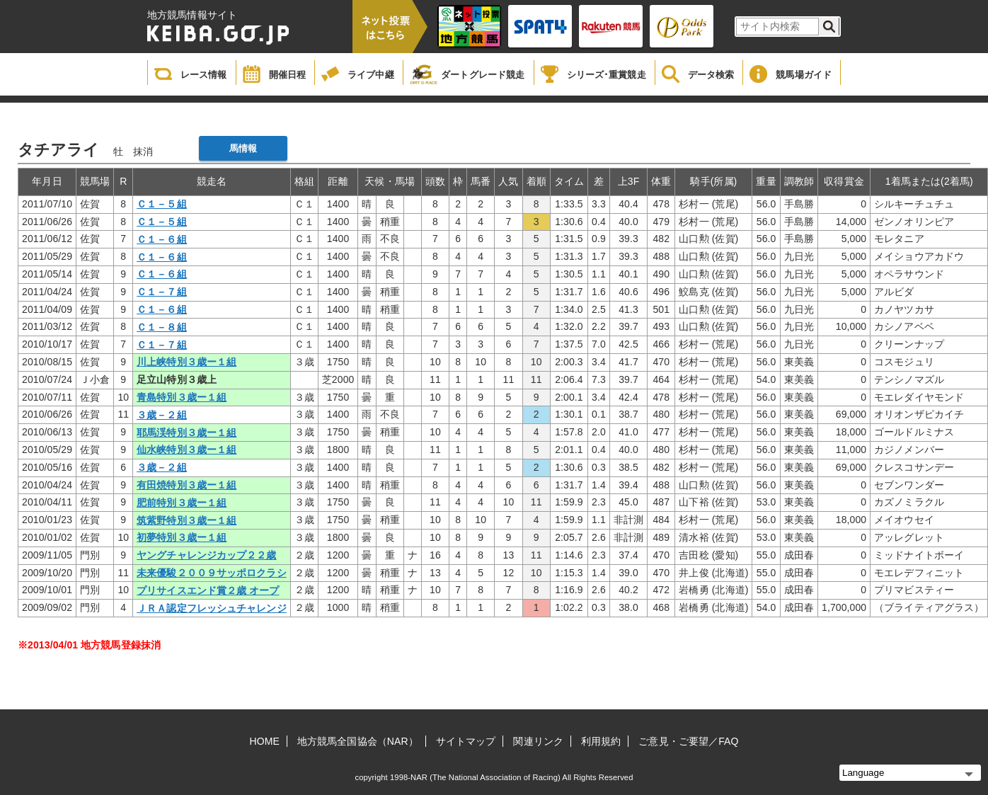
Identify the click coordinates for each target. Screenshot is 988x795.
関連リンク (538, 741)
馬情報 (243, 148)
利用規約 (601, 741)
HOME (265, 741)
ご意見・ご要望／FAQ (688, 741)
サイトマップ (466, 741)
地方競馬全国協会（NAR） (357, 741)
